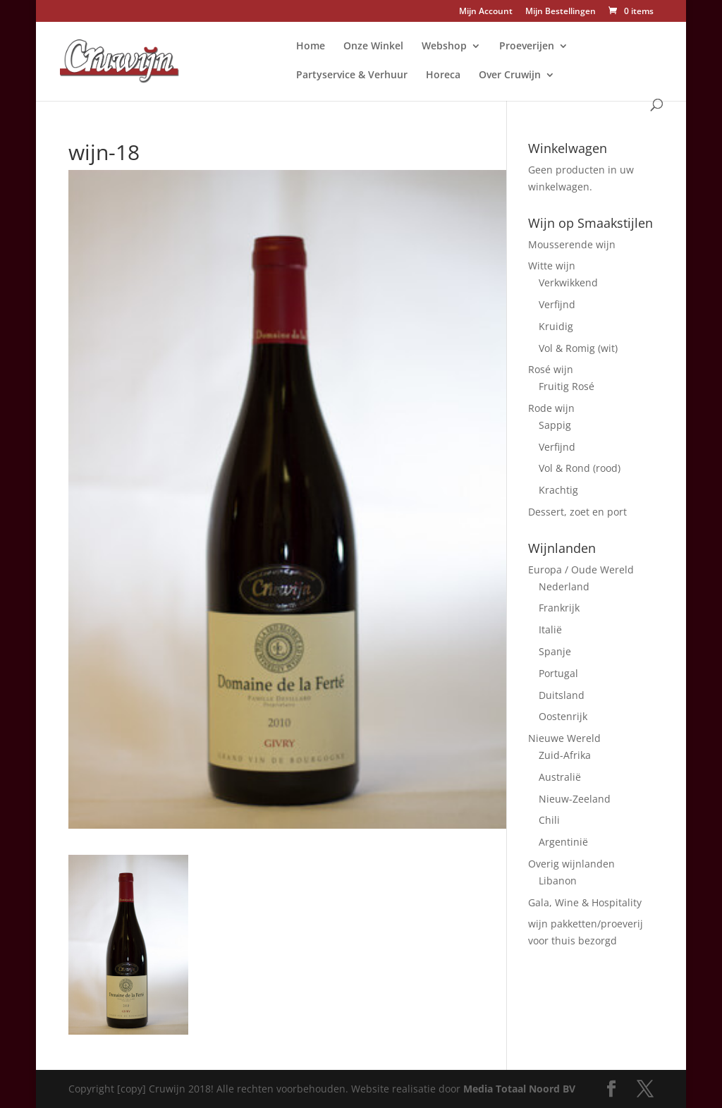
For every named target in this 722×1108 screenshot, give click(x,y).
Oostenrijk (563, 716)
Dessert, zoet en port (577, 511)
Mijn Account (486, 12)
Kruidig (556, 326)
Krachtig (558, 490)
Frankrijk (559, 607)
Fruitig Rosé (566, 386)
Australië (560, 777)
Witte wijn (551, 265)
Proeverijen (526, 46)
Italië (550, 629)
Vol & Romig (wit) (578, 348)
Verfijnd (557, 304)
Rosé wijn (550, 369)
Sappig (555, 425)
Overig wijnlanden (571, 863)
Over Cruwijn (510, 75)
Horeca (443, 75)
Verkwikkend (568, 282)
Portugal (558, 673)
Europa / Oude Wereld (581, 569)
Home (310, 46)
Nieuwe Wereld (564, 738)
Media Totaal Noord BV (519, 1088)
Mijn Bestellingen (560, 12)
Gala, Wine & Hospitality (585, 902)
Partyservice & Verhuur (352, 75)
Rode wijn (551, 408)
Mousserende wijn (572, 244)
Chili (549, 820)
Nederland (564, 586)
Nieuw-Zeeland (575, 798)
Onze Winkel (373, 46)
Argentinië (563, 841)
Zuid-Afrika (565, 755)
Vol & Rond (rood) (579, 468)
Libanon (558, 880)
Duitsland (562, 695)
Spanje (555, 651)
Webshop (444, 46)
